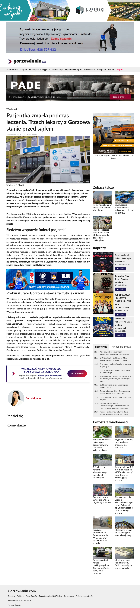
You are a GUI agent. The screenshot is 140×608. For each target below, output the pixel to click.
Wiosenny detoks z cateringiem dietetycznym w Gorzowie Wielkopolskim (114, 353)
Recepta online (45, 596)
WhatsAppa (55, 375)
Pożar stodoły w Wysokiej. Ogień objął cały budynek (115, 398)
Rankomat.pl (69, 596)
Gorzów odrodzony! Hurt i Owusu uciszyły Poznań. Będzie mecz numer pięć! (115, 392)
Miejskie (23, 70)
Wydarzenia (70, 70)
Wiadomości (12, 70)
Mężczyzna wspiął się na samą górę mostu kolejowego (123, 532)
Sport (79, 70)
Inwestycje (34, 70)
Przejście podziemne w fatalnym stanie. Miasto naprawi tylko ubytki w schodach (114, 413)
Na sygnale (45, 70)
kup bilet (120, 268)
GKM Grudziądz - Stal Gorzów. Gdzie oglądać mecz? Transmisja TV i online (113, 359)
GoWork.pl (57, 596)
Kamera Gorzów (14, 605)
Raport (120, 70)
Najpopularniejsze (121, 346)
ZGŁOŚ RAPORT (77, 373)
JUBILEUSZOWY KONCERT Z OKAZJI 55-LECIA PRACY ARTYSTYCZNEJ (123, 301)
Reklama (112, 70)
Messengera (43, 375)
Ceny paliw (101, 70)
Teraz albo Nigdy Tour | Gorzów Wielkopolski (123, 279)
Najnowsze (101, 347)
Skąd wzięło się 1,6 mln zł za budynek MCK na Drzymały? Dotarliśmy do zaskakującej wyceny (115, 379)
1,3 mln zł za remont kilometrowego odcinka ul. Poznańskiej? (115, 371)
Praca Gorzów (31, 596)
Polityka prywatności (84, 596)
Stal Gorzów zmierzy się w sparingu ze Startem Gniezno (114, 386)
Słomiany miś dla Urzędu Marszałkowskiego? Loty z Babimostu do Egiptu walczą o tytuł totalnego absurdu (114, 405)
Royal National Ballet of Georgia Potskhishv (123, 258)
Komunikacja (57, 70)
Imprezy (99, 248)
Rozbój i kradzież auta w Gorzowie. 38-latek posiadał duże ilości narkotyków (101, 235)
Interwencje (89, 70)
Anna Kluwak (33, 398)
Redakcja (11, 596)
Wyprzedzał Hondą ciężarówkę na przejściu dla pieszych (115, 365)
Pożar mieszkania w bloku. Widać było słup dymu (102, 207)
